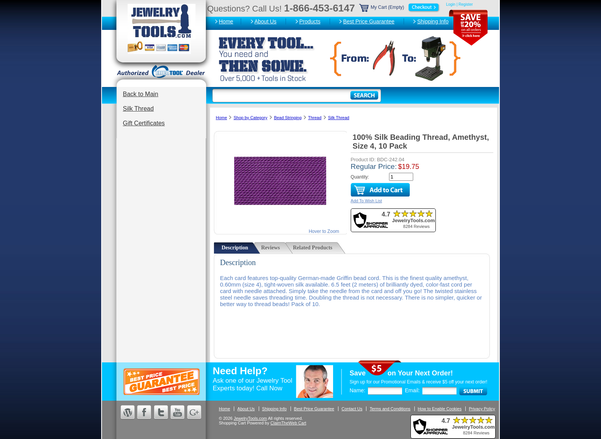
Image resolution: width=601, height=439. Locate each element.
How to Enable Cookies (439, 408)
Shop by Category (250, 117)
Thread (315, 117)
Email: (412, 390)
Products (309, 21)
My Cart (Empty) (399, 7)
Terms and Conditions (389, 408)
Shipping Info (432, 21)
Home (226, 21)
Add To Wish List (366, 200)
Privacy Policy (482, 408)
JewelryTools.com (250, 418)
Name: (357, 390)
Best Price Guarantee (368, 21)
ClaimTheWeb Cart (288, 423)
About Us (266, 21)
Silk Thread (138, 108)
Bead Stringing (288, 117)
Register (465, 4)
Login (450, 4)
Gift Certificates (144, 123)
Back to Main (140, 94)
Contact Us (352, 408)
